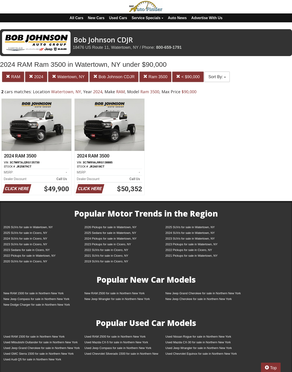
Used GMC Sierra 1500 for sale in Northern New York (38, 353)
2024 (36, 76)
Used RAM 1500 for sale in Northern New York (34, 336)
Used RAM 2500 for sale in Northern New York (115, 336)
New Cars (96, 18)
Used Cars (118, 18)
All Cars (76, 18)
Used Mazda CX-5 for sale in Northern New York (116, 342)
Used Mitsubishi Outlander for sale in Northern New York (40, 342)
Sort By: (217, 77)
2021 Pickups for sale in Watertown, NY (191, 255)
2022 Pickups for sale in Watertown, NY (29, 255)
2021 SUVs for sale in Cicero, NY (106, 255)
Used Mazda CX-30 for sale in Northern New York (198, 342)
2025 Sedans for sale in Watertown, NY (110, 233)
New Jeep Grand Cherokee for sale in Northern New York (203, 293)
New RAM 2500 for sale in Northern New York (114, 293)
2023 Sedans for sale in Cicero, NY (26, 250)
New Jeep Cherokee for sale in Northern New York (198, 299)
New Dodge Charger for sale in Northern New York (36, 304)
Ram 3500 (155, 76)
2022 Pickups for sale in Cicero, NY (188, 250)
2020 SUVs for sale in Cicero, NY (25, 261)
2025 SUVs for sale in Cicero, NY (25, 233)
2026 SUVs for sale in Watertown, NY (28, 227)
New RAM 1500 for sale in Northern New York (33, 293)
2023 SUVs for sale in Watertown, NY (190, 238)
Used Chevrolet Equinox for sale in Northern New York (201, 353)
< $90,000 (188, 76)
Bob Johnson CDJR (114, 76)
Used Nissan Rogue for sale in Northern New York (198, 336)
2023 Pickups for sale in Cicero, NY (107, 244)
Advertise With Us (206, 18)
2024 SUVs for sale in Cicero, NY (25, 238)
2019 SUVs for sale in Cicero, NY (106, 261)
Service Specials (147, 18)
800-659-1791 (169, 47)
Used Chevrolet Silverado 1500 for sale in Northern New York (121, 354)
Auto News (177, 18)
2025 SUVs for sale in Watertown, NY (190, 227)
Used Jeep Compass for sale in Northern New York (117, 348)
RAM (13, 76)
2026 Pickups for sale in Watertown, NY (110, 227)
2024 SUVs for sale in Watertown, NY (190, 233)
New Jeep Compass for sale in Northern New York (36, 299)
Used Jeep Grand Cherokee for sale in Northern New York (41, 348)
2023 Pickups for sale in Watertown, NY (191, 244)
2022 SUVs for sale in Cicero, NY (106, 250)
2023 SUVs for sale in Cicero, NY (25, 244)
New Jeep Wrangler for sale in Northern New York (117, 299)
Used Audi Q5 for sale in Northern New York (32, 359)
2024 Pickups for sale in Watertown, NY (110, 238)
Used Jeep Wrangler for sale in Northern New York (198, 348)
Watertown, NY (68, 76)
